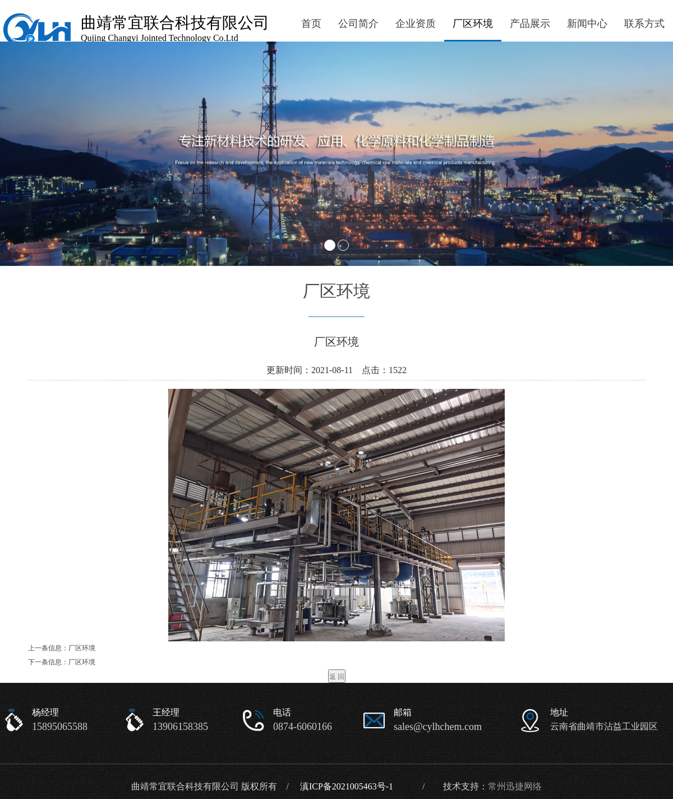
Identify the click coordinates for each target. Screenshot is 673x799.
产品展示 (530, 23)
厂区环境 (473, 23)
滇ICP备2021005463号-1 (346, 786)
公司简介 (358, 23)
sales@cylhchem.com (438, 726)
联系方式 (644, 23)
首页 (311, 23)
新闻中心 (587, 23)
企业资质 (415, 23)
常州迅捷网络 (515, 786)
